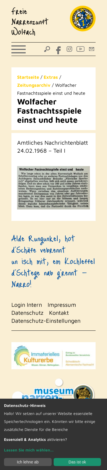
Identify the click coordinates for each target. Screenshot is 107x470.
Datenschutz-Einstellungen (45, 320)
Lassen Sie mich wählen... (29, 449)
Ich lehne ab (28, 462)
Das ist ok (77, 462)
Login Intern (26, 304)
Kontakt (59, 312)
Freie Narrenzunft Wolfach (30, 21)
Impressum (62, 304)
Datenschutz (27, 312)
